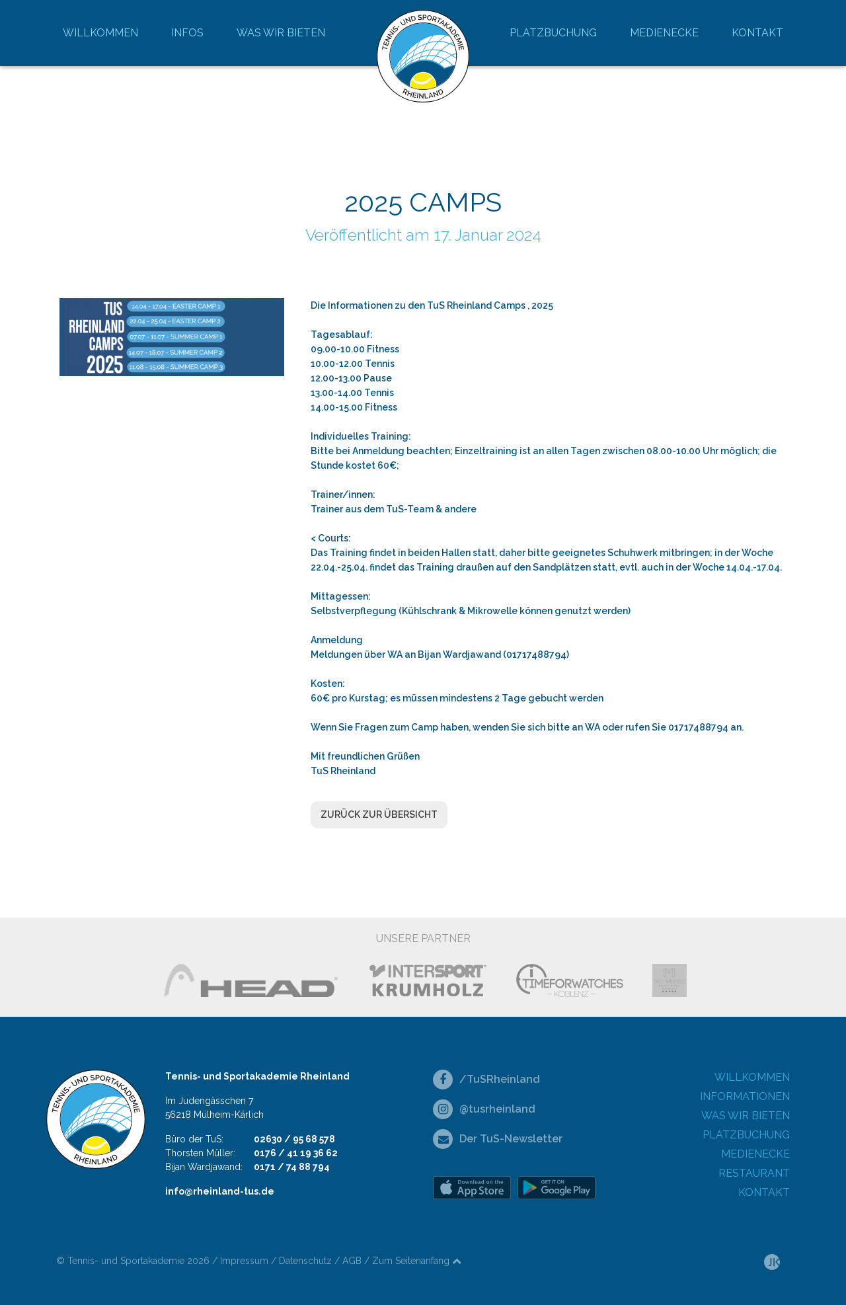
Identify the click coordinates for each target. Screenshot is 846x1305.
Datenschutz (305, 1260)
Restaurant (754, 1173)
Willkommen (100, 32)
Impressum (244, 1260)
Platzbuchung (553, 32)
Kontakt (757, 32)
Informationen (745, 1096)
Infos (187, 32)
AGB (352, 1260)
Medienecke (664, 32)
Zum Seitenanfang (416, 1260)
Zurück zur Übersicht (379, 814)
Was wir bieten (281, 32)
